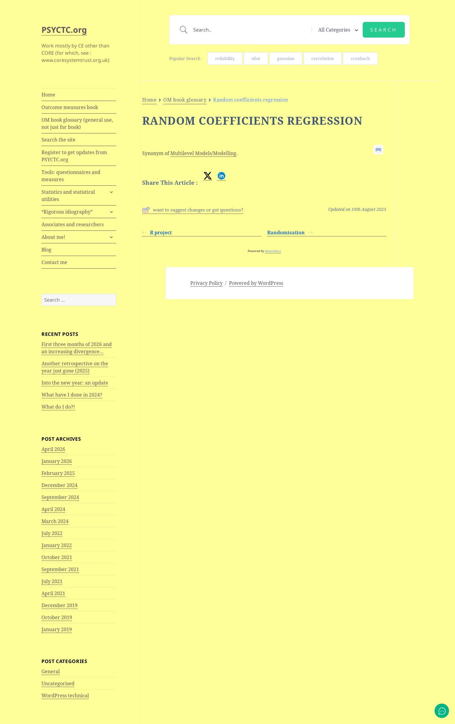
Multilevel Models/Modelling (203, 153)
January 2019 (56, 629)
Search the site (58, 139)
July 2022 (52, 533)
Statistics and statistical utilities (68, 195)
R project (157, 232)
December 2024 (59, 485)
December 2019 (59, 605)
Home (48, 94)
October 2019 (56, 617)
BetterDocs (273, 251)
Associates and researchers (72, 224)
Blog (46, 249)
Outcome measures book (69, 107)
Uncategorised (58, 683)
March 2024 (55, 521)
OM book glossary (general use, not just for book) (77, 123)
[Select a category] (337, 29)
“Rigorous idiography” (67, 211)
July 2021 (52, 581)
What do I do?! (58, 406)
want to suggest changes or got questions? (192, 210)
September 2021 (60, 569)
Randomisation (290, 232)
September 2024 (60, 497)
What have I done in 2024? (71, 394)
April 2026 (53, 449)
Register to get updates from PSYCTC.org (74, 156)
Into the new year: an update (74, 382)
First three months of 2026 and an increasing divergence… (76, 348)
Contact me (54, 262)
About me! (53, 237)
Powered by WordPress (256, 283)
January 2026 (56, 461)
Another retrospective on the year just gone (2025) (74, 367)
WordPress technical (65, 695)
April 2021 (53, 593)
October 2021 (56, 557)
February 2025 (58, 473)
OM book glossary (184, 99)
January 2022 (56, 545)
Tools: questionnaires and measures (70, 176)
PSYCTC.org (64, 29)
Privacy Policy (206, 283)
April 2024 (53, 509)
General (50, 671)
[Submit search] (384, 30)
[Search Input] (250, 29)
